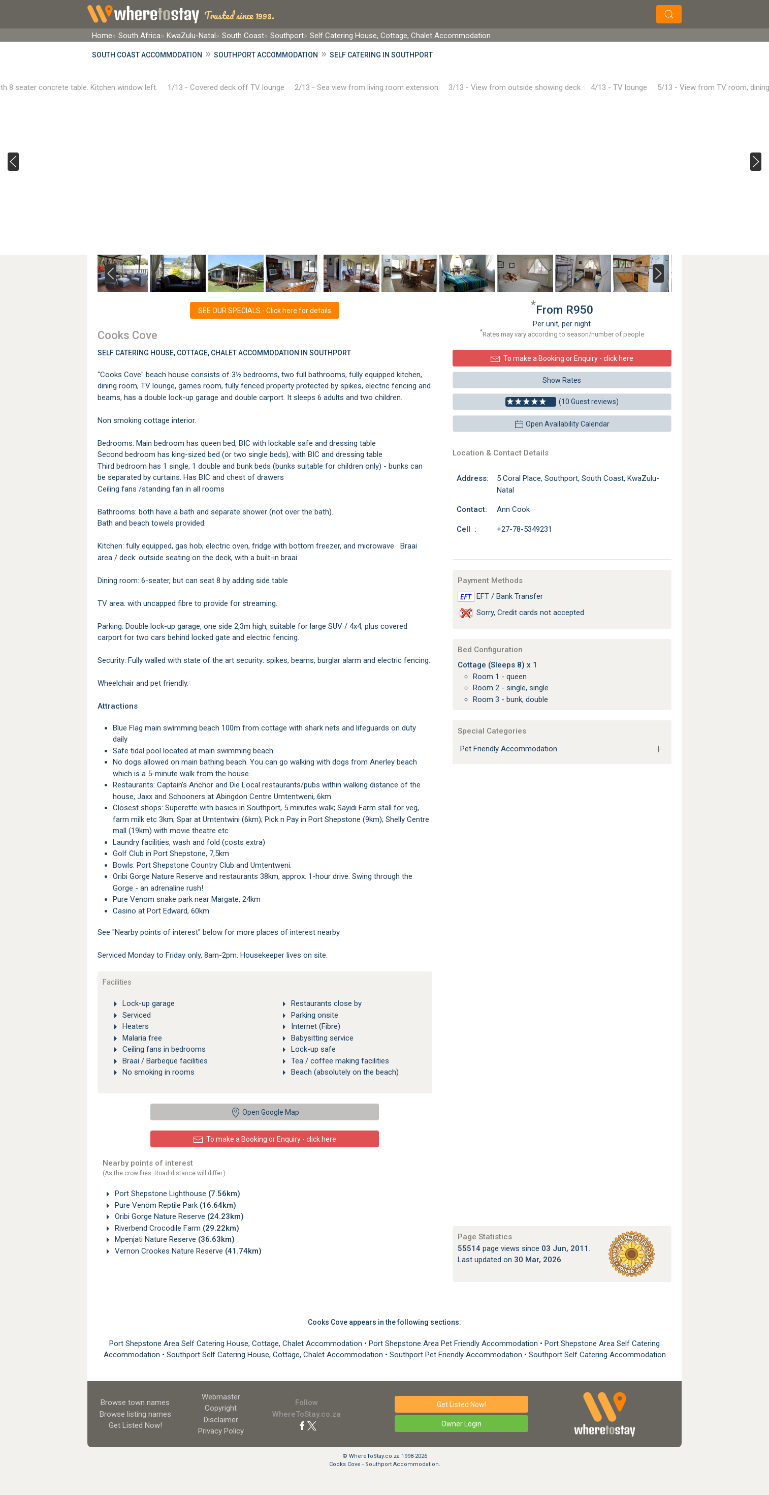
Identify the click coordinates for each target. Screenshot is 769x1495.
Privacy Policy (221, 1431)
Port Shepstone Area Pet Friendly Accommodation (454, 1343)
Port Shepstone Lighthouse (176, 1193)
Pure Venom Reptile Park (174, 1205)
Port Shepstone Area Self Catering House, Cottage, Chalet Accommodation (236, 1343)
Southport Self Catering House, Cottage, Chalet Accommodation (276, 1354)
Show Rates (561, 380)
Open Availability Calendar (562, 424)
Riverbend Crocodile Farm (176, 1228)
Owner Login (461, 1424)
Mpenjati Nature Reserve (174, 1239)
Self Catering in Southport (381, 55)
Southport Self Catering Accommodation (597, 1354)
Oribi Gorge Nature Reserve (178, 1216)
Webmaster (221, 1396)
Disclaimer (221, 1419)
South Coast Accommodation (147, 55)
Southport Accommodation (266, 55)
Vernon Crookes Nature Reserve (187, 1251)
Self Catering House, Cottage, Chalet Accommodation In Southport (224, 353)
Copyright (221, 1408)
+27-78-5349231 (524, 529)
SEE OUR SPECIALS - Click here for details (264, 311)
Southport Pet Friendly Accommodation (457, 1354)
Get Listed (135, 1425)
